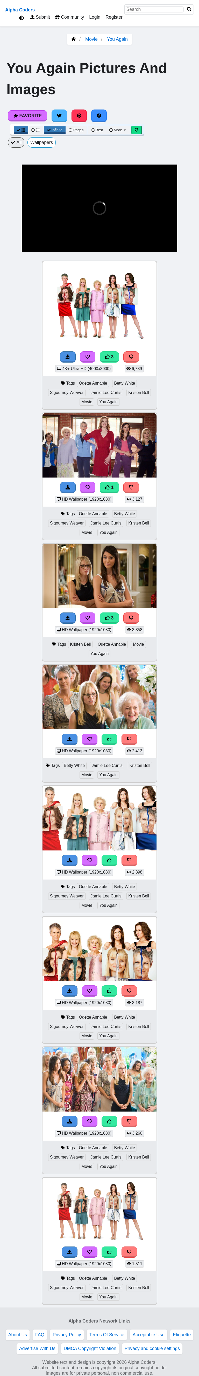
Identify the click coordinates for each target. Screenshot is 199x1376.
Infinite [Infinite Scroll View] (54, 130)
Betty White (124, 383)
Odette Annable (93, 383)
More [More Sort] (118, 130)
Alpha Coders (20, 9)
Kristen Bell (138, 392)
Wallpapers (41, 142)
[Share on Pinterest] (79, 116)
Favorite (27, 115)
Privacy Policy (67, 1334)
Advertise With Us (37, 1348)
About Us (17, 1334)
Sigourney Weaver (67, 392)
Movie (91, 39)
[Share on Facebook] (99, 116)
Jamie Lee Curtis (106, 392)
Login (94, 17)
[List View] (35, 130)
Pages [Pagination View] (76, 130)
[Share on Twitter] (59, 116)
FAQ (39, 1334)
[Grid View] (21, 130)
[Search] (189, 9)
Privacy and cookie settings (152, 1348)
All (16, 142)
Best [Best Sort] (97, 130)
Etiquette (182, 1334)
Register (114, 17)
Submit (40, 17)
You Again (117, 39)
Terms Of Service (106, 1334)
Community (69, 17)
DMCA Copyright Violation (90, 1348)
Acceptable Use (149, 1334)
